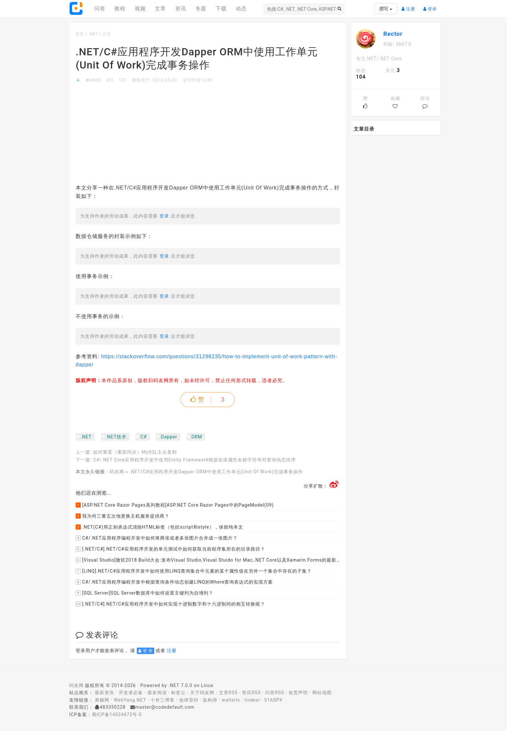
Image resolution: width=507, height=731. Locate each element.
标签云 (178, 692)
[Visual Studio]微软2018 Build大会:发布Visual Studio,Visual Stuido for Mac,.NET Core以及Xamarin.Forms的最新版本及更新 (208, 560)
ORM (196, 436)
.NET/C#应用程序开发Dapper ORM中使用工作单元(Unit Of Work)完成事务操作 (216, 471)
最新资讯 (104, 692)
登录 (431, 6)
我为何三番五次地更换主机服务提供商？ (122, 516)
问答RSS (274, 692)
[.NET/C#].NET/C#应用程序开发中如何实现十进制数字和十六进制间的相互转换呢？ (170, 604)
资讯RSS (251, 692)
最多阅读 (157, 692)
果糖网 (102, 700)
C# (143, 436)
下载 (221, 8)
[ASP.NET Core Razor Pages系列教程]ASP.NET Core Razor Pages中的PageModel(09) (175, 505)
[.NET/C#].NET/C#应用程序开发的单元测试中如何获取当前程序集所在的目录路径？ (170, 549)
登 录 (145, 651)
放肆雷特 (189, 700)
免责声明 (298, 692)
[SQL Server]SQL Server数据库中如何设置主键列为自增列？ (144, 593)
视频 (140, 8)
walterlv (231, 700)
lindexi (252, 700)
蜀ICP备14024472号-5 (117, 714)
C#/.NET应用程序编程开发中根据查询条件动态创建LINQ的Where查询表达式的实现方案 (174, 582)
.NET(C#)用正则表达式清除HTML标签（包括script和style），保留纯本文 (159, 527)
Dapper (169, 436)
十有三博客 (162, 700)
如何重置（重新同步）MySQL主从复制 (135, 452)
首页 (80, 34)
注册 (410, 6)
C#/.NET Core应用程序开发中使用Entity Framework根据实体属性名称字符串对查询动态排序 (194, 459)
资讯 (180, 8)
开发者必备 (131, 692)
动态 (241, 8)
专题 (200, 8)
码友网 (117, 471)
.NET (93, 34)
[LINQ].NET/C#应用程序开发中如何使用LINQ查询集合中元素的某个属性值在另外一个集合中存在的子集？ (194, 571)
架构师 (210, 700)
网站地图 (322, 692)
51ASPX (273, 700)
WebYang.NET (130, 700)
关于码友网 (202, 692)
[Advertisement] (208, 132)
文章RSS (228, 692)
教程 (119, 8)
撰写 (385, 8)
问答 (99, 8)
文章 (160, 8)
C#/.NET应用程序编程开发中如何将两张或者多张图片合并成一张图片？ (157, 538)
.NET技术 (116, 436)
